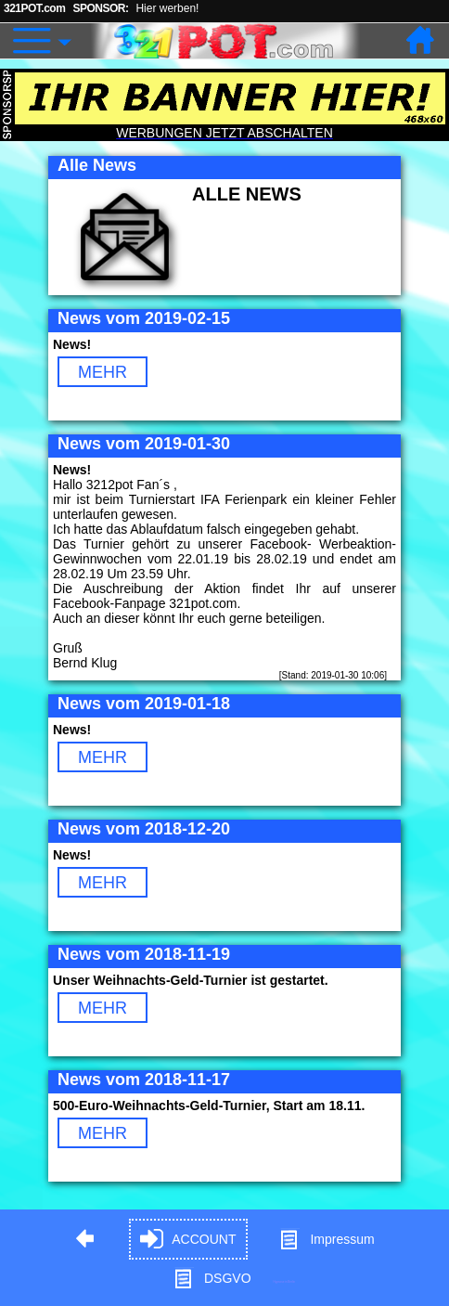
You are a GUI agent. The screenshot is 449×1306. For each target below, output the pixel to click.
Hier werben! (167, 8)
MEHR (102, 372)
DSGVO (212, 1278)
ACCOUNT (188, 1239)
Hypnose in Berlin (284, 1281)
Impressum (326, 1239)
